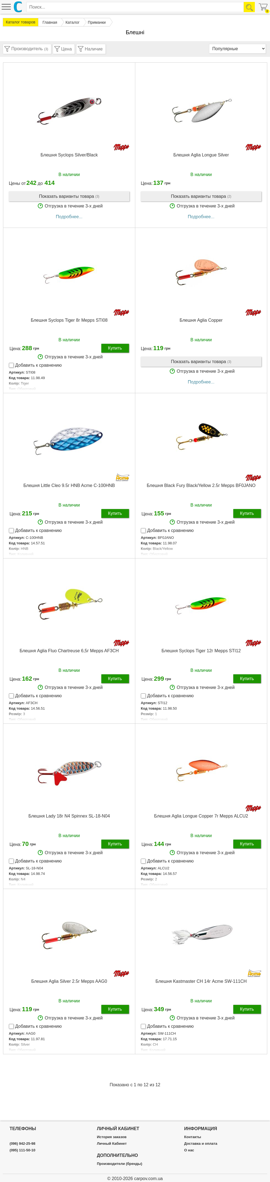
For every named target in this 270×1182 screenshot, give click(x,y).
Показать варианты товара (69, 196)
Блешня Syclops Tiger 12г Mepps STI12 (201, 650)
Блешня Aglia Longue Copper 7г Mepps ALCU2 (201, 816)
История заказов (111, 1137)
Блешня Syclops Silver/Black (69, 155)
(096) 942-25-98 (22, 1144)
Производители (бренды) (119, 1164)
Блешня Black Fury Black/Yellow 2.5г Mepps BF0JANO (201, 485)
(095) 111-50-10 (22, 1150)
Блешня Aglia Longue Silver (201, 155)
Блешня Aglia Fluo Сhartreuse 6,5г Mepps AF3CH (69, 650)
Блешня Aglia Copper (201, 320)
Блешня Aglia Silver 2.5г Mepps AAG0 (69, 981)
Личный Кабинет (112, 1144)
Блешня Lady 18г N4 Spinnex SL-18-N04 (69, 816)
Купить (115, 348)
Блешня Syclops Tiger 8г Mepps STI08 (69, 320)
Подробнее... (69, 216)
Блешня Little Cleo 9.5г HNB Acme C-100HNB (69, 485)
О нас (189, 1150)
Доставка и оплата (200, 1144)
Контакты (192, 1137)
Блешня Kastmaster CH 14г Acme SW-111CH (201, 981)
